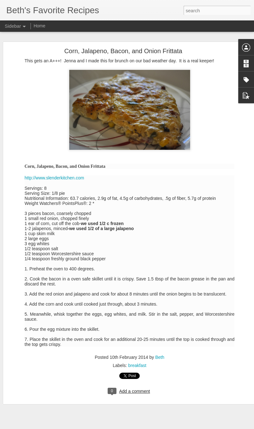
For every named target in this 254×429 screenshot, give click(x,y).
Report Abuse (165, 425)
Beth (159, 304)
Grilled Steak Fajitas (32, 350)
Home (39, 25)
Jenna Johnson (177, 376)
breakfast (137, 312)
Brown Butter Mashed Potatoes (41, 378)
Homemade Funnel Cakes (37, 392)
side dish (166, 384)
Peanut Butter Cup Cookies (38, 364)
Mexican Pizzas (28, 421)
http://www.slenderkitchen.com (54, 124)
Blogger (147, 425)
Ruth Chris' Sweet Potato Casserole (45, 406)
